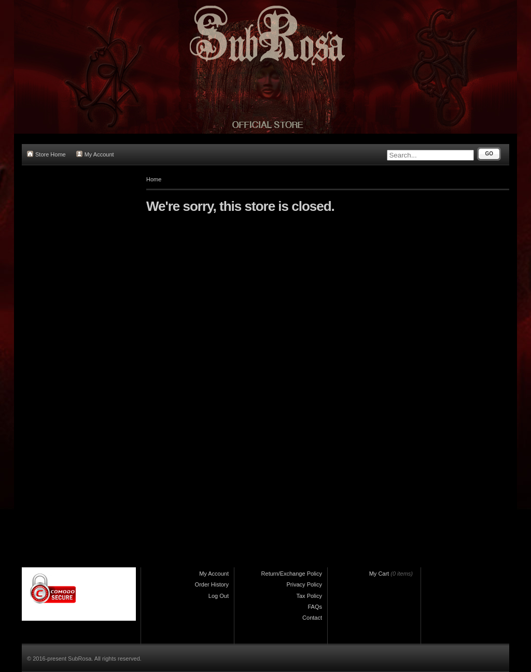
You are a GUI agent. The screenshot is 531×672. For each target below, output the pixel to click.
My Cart (379, 573)
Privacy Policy (304, 584)
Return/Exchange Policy (291, 573)
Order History (212, 584)
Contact (312, 617)
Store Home (46, 154)
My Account (95, 154)
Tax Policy (309, 596)
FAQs (315, 607)
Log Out (218, 596)
